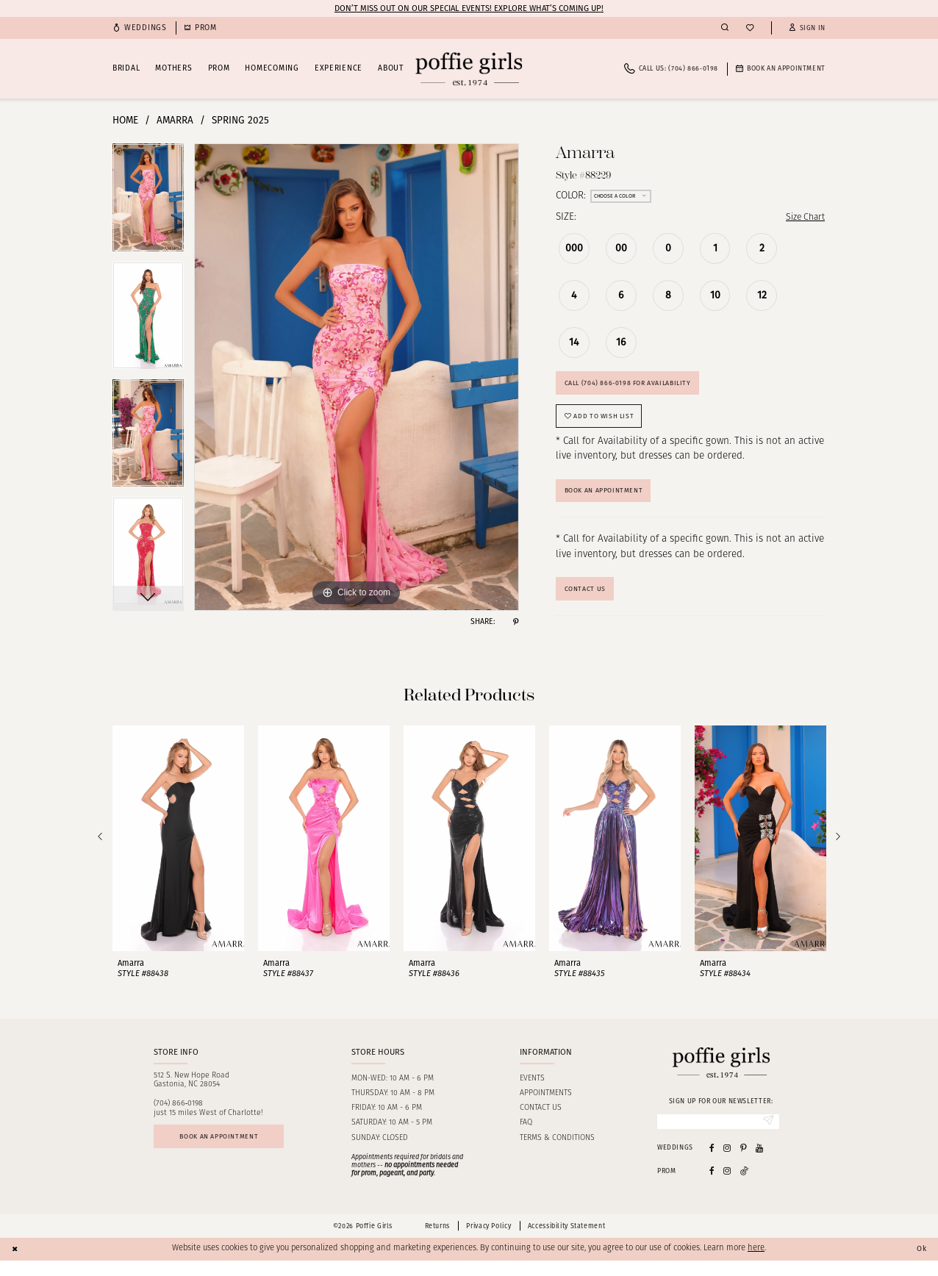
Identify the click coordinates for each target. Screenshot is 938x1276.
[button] (807, 28)
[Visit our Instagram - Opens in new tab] (727, 1163)
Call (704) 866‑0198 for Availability (635, 386)
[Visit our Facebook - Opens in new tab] (712, 1163)
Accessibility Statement (566, 1240)
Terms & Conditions (557, 1151)
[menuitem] (140, 28)
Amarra (175, 120)
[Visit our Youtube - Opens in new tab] (759, 1163)
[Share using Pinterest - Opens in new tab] (515, 622)
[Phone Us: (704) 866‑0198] (671, 68)
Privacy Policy (488, 1240)
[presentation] (178, 851)
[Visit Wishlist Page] (749, 28)
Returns (437, 1240)
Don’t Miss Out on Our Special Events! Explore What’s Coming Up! (469, 8)
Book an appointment (226, 1151)
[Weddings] (140, 28)
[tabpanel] (148, 202)
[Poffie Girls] (468, 68)
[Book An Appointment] (780, 69)
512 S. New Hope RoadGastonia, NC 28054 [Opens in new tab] (191, 1094)
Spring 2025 (240, 120)
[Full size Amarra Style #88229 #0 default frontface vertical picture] (356, 377)
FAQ (526, 1137)
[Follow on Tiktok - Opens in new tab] (745, 1185)
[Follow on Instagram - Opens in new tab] (727, 1185)
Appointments (546, 1107)
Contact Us (587, 601)
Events (532, 1092)
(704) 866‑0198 (179, 1117)
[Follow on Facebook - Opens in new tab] (712, 1185)
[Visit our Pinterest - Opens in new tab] (744, 1163)
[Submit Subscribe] (766, 1135)
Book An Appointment (610, 500)
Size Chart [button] (803, 218)
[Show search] (724, 28)
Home (125, 120)
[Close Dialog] (16, 1264)
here (756, 1264)
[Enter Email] (718, 1136)
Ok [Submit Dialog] (920, 1263)
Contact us (541, 1122)
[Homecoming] (201, 28)
